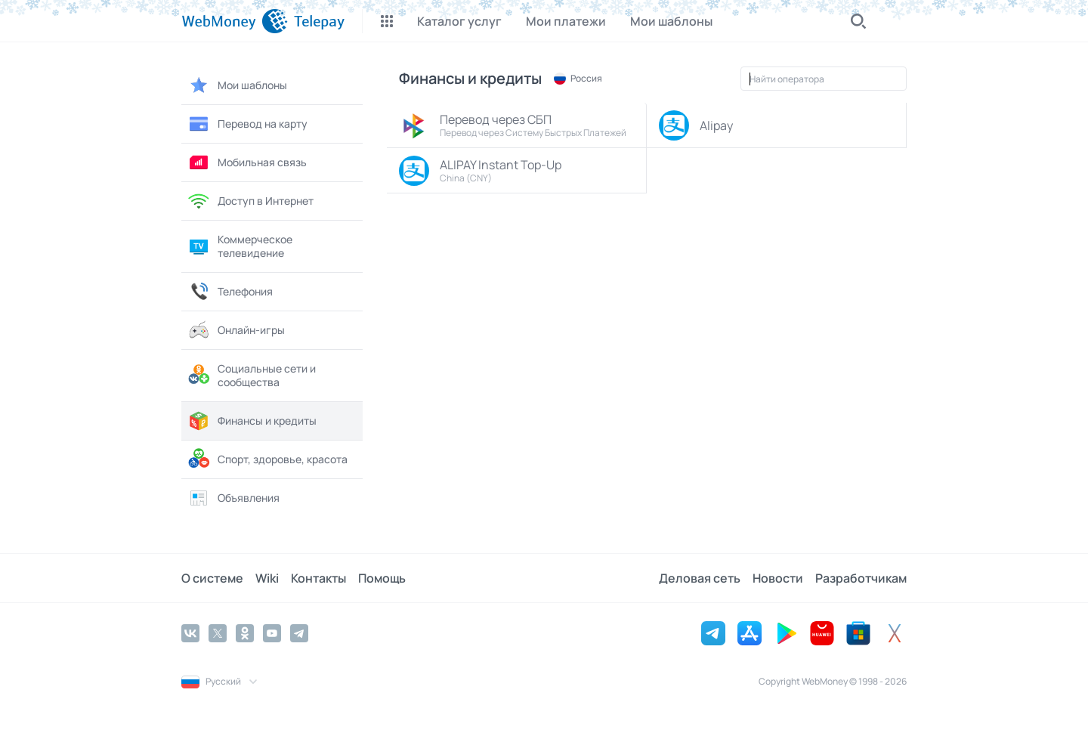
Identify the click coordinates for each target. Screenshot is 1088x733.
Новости (778, 578)
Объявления (233, 498)
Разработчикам (861, 578)
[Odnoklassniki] (245, 633)
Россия (578, 79)
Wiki (267, 578)
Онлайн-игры (236, 330)
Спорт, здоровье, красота (267, 459)
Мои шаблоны (237, 85)
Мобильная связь (247, 162)
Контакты (318, 578)
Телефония (230, 291)
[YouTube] (272, 633)
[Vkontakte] (190, 633)
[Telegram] (299, 633)
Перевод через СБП (518, 125)
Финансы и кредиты (252, 421)
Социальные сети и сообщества (251, 375)
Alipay (696, 125)
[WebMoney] (234, 21)
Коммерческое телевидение (239, 246)
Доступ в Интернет (250, 201)
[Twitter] (218, 633)
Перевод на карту (247, 124)
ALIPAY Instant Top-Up (518, 171)
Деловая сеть (699, 578)
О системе (212, 578)
